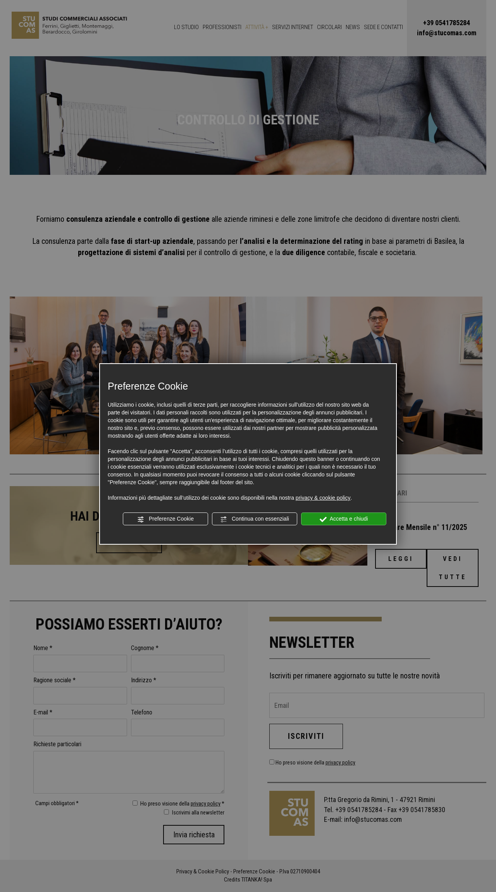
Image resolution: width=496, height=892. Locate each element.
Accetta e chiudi (344, 519)
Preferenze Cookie (165, 519)
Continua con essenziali (254, 519)
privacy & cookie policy (323, 498)
